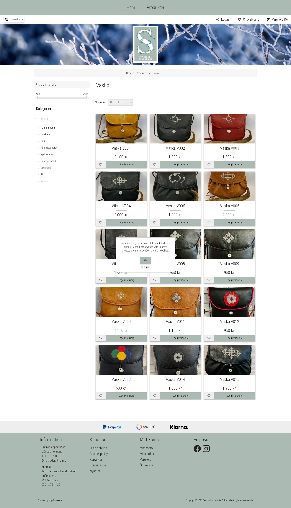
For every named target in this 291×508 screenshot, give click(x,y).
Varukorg (145, 459)
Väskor (44, 181)
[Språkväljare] (14, 19)
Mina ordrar (147, 454)
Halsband (45, 134)
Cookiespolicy (99, 454)
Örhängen (46, 167)
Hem (131, 7)
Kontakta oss (98, 465)
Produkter (155, 7)
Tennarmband (48, 127)
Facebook (197, 448)
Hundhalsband (48, 161)
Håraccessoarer (49, 147)
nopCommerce (55, 500)
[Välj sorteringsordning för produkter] (120, 102)
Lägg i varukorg (126, 164)
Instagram (206, 448)
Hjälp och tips (98, 448)
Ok (145, 260)
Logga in (226, 19)
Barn (43, 141)
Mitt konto (146, 448)
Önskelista (146, 465)
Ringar (44, 174)
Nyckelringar (47, 154)
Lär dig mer (145, 267)
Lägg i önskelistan (101, 164)
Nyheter (95, 471)
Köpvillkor (96, 459)
